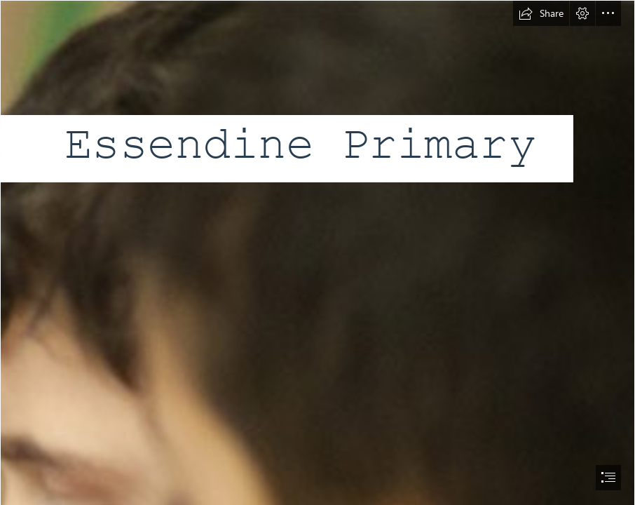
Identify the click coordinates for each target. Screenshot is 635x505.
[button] (541, 13)
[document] (317, 252)
